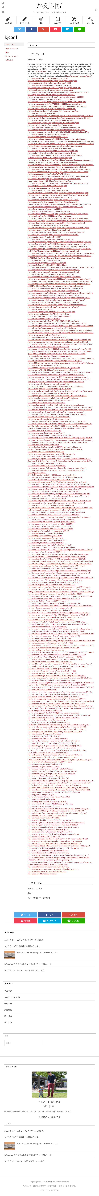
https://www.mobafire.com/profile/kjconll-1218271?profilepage (71, 591)
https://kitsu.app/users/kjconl (38, 234)
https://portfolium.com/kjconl (38, 178)
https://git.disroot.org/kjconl (38, 575)
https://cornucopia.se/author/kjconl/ (63, 153)
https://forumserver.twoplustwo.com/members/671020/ (48, 136)
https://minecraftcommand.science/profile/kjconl (74, 372)
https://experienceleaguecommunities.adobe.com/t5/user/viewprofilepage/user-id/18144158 (61, 652)
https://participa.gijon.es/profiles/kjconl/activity (45, 535)
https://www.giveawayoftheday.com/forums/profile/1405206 (50, 115)
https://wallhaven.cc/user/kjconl (39, 596)
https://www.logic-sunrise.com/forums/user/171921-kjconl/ (52, 749)
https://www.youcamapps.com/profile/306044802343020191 (50, 661)
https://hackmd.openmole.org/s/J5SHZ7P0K (44, 561)
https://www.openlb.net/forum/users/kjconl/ (70, 395)
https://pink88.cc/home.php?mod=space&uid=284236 (66, 685)
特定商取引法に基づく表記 (49, 1117)
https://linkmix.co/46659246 (38, 370)
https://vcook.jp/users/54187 (70, 276)
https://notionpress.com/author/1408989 (64, 234)
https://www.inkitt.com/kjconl (38, 657)
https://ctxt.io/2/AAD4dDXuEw (78, 554)
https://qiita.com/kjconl (72, 87)
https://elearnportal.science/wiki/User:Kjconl (74, 493)
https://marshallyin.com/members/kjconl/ (42, 790)
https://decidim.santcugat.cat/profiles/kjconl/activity (46, 780)
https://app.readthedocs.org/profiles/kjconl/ (65, 510)
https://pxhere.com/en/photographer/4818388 (44, 232)
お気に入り (9, 60)
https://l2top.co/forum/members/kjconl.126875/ (71, 855)
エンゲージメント (12, 56)
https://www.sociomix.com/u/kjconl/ (65, 307)
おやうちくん (24, 20)
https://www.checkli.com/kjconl (59, 148)
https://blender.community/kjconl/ (69, 580)
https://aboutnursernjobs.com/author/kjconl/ (44, 766)
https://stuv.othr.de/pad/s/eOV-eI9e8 (41, 622)
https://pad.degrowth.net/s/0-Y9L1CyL (61, 619)
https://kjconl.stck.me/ (65, 804)
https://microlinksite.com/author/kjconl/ (42, 689)
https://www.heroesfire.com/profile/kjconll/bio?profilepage (49, 808)
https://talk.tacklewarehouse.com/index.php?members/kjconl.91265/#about (55, 755)
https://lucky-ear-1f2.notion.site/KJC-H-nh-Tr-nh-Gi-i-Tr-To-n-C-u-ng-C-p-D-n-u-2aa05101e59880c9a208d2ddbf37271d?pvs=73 (61, 142)
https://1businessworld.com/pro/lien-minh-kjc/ (44, 260)
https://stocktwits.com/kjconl (38, 83)
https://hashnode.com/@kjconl (39, 281)
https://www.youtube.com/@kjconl (40, 78)
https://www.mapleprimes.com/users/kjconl (43, 325)
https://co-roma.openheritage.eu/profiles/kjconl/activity (50, 611)
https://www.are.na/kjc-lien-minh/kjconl (57, 157)
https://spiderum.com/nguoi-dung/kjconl (42, 512)
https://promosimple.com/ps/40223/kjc (62, 370)
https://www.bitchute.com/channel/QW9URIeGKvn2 (46, 176)
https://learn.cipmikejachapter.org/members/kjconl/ (46, 433)
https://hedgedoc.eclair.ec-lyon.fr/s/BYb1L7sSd (44, 430)
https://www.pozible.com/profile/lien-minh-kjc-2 (75, 293)
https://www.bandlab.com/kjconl (67, 122)
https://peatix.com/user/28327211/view (74, 171)
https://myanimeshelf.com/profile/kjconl (68, 288)
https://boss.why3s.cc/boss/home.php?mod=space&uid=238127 (51, 526)
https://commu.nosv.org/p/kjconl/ (71, 412)
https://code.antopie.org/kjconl (74, 353)
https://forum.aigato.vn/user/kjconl (40, 822)
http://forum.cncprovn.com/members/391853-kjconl (46, 402)
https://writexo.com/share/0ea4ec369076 (42, 323)
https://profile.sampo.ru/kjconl (68, 834)
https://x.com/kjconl (60, 78)
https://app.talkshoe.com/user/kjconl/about (77, 332)
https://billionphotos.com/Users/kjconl (41, 715)
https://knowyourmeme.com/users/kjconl (42, 125)
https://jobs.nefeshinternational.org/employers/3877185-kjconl (69, 759)
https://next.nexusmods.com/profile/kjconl (43, 111)
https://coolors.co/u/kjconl (37, 101)
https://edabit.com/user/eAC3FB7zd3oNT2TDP (44, 514)
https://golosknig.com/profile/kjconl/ (41, 395)
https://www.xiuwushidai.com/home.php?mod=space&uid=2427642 (52, 673)
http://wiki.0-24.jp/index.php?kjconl (68, 745)
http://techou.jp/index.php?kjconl (40, 785)
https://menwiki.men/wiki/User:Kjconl (41, 470)
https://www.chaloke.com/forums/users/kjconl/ (44, 365)
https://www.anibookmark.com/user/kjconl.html (45, 748)
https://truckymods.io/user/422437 (73, 304)
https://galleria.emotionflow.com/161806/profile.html (69, 694)
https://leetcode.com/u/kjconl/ (64, 99)
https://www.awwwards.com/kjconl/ (41, 106)
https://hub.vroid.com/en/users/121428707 (64, 598)
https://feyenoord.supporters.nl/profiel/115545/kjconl (47, 262)
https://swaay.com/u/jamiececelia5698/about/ (75, 330)
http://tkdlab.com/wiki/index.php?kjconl (42, 573)
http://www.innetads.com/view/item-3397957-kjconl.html (48, 601)
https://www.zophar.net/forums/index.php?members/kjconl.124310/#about (55, 841)
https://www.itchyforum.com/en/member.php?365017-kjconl (68, 846)
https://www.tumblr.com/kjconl (76, 92)
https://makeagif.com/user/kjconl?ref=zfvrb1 (78, 164)
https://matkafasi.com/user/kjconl (40, 356)
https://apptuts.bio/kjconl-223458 (71, 206)
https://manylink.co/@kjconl (77, 342)
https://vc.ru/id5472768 (64, 715)
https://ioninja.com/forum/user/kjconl (80, 701)
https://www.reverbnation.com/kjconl (71, 503)
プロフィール (10, 44)
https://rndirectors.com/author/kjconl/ (41, 570)
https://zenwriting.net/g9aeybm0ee (54, 461)
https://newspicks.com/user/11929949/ (80, 143)
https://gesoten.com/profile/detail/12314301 (74, 790)
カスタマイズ (74, 20)
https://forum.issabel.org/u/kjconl (40, 309)
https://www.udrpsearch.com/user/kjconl (70, 421)
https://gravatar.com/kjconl (37, 498)
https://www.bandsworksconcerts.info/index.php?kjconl (48, 720)
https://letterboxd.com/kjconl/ (38, 90)
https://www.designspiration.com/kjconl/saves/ (44, 188)
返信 (7, 52)
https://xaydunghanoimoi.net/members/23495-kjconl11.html (49, 638)
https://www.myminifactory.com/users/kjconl (44, 160)
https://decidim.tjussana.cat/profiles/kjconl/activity (46, 542)
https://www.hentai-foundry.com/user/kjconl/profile (46, 582)
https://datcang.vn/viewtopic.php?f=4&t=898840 (45, 615)
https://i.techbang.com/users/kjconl (40, 587)
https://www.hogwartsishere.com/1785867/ (43, 295)
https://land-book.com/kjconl (65, 743)
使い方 (7, 1003)
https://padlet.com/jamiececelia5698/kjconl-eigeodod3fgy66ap (50, 120)
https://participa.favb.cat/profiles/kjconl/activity (73, 517)
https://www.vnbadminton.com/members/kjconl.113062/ (48, 384)
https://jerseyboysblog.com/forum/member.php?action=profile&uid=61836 (55, 594)
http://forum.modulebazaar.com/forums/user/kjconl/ (73, 605)
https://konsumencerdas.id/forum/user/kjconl (73, 573)
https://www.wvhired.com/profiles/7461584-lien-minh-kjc (48, 314)
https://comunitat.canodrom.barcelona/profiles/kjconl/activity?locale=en (54, 741)
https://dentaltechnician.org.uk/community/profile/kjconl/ (48, 867)
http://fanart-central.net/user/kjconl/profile (53, 346)
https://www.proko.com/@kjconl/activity (42, 580)
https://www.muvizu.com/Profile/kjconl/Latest (44, 304)
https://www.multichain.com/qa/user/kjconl (78, 253)
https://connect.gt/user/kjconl (61, 608)
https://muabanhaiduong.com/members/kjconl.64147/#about (50, 769)
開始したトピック (12, 48)
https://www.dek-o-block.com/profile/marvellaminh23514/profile (61, 709)
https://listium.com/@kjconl (38, 197)
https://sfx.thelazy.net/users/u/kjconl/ (41, 743)
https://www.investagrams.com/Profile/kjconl (73, 227)
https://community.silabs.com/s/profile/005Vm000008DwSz (49, 316)
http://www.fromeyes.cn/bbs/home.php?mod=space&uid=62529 (69, 577)
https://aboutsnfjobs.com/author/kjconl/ (72, 813)
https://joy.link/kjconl (73, 104)
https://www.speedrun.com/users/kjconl (42, 127)
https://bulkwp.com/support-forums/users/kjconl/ (45, 437)
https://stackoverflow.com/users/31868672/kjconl (45, 87)
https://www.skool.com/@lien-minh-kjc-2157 (44, 108)
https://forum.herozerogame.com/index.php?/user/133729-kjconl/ (51, 311)
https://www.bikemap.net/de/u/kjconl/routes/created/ (69, 195)
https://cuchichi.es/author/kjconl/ (70, 477)
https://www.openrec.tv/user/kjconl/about (71, 167)
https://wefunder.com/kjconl (80, 169)
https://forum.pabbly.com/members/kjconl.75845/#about (48, 629)
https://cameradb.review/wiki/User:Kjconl (69, 470)
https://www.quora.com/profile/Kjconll (42, 843)
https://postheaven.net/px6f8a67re (79, 461)
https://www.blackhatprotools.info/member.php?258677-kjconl (50, 435)
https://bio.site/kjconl (68, 108)
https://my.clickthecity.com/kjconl (40, 307)
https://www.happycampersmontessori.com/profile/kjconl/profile (51, 454)
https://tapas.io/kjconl (67, 139)
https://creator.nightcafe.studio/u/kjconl (42, 874)
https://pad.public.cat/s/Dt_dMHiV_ (40, 731)
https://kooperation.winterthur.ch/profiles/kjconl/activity (48, 738)
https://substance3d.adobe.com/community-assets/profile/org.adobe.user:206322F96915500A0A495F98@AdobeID (60, 161)
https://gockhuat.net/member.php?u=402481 (65, 657)
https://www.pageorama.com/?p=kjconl (42, 834)
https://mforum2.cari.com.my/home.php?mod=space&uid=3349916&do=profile (57, 654)
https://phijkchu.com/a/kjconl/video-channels (44, 589)
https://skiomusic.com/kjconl (81, 220)
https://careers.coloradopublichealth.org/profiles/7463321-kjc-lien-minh (53, 647)
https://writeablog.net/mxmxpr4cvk (75, 787)
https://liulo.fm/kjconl (62, 419)
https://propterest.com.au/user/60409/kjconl (44, 617)
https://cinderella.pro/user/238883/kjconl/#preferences (47, 554)
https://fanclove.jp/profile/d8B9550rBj (65, 290)
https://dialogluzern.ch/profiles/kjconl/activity (44, 736)
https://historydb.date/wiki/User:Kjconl (73, 489)
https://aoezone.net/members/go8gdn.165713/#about (47, 549)
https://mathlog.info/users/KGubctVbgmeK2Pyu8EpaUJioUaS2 (50, 832)
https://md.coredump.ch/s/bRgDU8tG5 (78, 437)
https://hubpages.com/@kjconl (39, 129)
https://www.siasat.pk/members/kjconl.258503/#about (47, 633)
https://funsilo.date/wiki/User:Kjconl (68, 603)
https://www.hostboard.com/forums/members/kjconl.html (49, 797)
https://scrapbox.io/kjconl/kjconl (77, 176)
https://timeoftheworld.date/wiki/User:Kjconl (43, 489)
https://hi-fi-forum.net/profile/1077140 (79, 780)
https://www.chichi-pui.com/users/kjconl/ (73, 192)
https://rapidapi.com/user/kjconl (68, 127)
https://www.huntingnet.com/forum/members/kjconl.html (48, 339)
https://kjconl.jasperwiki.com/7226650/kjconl (44, 640)
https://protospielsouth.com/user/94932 (74, 612)
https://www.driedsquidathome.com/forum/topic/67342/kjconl (50, 820)
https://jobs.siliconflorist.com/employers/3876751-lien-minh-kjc (50, 447)
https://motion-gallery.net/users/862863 (42, 244)
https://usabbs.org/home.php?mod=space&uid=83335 (47, 664)
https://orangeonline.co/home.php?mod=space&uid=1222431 (50, 524)
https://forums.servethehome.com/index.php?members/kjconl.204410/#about (56, 848)
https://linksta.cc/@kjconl (37, 412)
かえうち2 (8, 20)
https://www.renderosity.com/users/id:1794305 (44, 164)
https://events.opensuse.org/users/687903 (42, 423)
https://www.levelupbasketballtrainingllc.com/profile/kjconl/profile (60, 381)
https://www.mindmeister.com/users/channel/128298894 (48, 134)
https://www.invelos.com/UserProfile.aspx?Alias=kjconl (72, 391)
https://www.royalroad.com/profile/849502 (43, 139)
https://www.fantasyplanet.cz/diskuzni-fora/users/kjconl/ (48, 829)
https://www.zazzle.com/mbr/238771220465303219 (47, 104)
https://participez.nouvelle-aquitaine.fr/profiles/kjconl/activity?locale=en (50, 357)
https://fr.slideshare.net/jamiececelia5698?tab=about (46, 92)
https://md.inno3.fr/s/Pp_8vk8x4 (39, 717)
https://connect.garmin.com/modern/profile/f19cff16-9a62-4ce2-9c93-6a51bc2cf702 (58, 132)
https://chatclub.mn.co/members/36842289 (43, 818)
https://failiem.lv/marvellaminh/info (40, 631)
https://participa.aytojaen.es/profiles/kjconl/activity (46, 764)
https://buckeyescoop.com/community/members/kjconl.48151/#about (53, 869)
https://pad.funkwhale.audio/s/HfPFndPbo (69, 622)
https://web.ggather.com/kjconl (76, 377)
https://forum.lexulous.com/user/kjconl (41, 302)
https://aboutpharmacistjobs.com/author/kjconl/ (73, 570)
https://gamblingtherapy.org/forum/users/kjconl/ (45, 248)
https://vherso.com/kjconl (70, 713)
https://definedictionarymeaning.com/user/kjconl (45, 783)
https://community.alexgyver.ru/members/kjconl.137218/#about (50, 400)
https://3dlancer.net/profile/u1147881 (41, 603)
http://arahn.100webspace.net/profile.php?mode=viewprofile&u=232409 (54, 636)
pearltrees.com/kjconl (35, 157)
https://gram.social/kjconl (72, 360)
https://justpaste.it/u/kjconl (37, 185)
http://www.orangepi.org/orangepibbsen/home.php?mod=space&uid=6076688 (56, 699)
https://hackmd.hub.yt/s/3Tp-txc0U (58, 388)
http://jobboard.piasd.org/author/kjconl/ (42, 442)
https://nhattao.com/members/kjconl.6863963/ (77, 267)
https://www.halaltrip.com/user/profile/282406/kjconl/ (47, 507)
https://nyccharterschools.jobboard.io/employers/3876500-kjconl (51, 519)
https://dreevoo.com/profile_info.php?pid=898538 (46, 377)
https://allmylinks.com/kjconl (82, 115)
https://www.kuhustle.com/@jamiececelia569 (44, 279)
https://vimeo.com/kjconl (57, 498)
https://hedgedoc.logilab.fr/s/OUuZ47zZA (43, 624)
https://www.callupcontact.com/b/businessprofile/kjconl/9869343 (51, 584)
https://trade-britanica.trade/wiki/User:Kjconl (43, 566)
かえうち (49, 1181)
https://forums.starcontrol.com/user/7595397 (44, 806)
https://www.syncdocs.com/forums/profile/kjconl (45, 360)
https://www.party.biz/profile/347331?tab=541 (45, 332)
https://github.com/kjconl (68, 80)
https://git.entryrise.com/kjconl (38, 694)
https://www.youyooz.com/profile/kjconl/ (78, 687)
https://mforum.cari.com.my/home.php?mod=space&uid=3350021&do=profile (56, 703)
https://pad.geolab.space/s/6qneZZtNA (67, 731)
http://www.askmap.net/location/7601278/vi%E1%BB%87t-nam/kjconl (53, 321)
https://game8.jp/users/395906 (60, 83)
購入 (41, 20)
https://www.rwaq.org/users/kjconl (58, 220)
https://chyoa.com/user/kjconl (38, 195)
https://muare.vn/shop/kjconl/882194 (41, 799)
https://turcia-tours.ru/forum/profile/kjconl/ (73, 624)
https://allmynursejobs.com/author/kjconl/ (43, 477)
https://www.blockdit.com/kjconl (60, 197)
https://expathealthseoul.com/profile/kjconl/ (69, 300)
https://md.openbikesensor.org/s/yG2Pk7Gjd (44, 482)
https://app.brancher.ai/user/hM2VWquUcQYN (44, 559)
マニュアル (57, 20)
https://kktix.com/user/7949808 (39, 792)
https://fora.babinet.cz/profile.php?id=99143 (44, 836)
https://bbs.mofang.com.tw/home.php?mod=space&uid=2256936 (51, 521)
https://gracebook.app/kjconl (38, 757)
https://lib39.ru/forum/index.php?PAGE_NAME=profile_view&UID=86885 (53, 568)
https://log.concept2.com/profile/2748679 (43, 729)
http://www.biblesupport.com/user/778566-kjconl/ (71, 587)
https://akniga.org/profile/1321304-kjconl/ (43, 213)
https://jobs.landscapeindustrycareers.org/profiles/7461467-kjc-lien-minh (54, 367)
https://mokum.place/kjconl (38, 666)
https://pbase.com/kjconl (76, 223)
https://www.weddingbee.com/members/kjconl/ (67, 129)
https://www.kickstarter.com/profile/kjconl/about (45, 533)
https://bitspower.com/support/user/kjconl (43, 272)
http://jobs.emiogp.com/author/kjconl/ (72, 468)
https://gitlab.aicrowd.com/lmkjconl (41, 274)
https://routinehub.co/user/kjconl (77, 724)
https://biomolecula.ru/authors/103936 (77, 349)
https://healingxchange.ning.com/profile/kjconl (44, 458)
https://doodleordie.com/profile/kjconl (42, 386)
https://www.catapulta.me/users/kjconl (65, 717)
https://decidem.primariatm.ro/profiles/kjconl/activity (47, 465)
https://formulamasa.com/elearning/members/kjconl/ (47, 414)
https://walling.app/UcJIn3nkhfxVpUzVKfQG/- (44, 713)
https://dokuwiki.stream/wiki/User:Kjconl (42, 496)
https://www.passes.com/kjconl (71, 155)
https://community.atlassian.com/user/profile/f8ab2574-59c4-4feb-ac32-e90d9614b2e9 (59, 500)
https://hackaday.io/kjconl (81, 241)
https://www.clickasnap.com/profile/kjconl (53, 752)
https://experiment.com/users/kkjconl (63, 771)
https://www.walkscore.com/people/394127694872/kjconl (49, 169)
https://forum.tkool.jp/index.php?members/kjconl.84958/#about (58, 708)
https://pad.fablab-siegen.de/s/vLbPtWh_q (43, 486)
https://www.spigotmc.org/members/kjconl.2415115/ (47, 701)
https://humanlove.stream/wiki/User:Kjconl (43, 468)
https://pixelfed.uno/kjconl (75, 414)
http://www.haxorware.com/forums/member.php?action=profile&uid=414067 (56, 374)
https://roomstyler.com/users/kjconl (40, 150)
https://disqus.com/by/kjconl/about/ (41, 202)
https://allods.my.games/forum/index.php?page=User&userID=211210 (53, 825)
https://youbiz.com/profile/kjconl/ (77, 297)
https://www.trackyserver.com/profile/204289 (68, 811)
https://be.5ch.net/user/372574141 (73, 559)
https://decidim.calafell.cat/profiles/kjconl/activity (45, 734)
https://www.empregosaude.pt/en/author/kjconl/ (45, 687)
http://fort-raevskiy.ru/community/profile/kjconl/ (54, 448)
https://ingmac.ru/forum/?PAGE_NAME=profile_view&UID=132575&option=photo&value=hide (52, 473)
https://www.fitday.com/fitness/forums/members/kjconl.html (59, 258)
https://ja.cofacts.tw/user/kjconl (39, 608)
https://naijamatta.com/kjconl (80, 629)
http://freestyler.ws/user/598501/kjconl (41, 421)
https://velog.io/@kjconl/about (39, 771)
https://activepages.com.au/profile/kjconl (42, 293)
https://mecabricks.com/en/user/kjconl (41, 167)
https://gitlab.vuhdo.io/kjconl (38, 491)
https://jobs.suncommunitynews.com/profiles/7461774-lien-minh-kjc (68, 407)
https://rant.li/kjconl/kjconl (37, 479)
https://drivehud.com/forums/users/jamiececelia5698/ (47, 223)
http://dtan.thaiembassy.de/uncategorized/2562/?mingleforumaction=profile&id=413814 (60, 409)
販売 (6, 1016)
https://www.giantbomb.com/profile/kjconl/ (44, 155)
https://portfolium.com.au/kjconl (68, 302)
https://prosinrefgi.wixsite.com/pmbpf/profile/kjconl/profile (49, 456)
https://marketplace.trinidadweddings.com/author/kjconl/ (48, 853)
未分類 (7, 1009)
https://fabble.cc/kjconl (36, 363)
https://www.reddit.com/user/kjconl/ (78, 76)
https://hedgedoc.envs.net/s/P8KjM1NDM (66, 785)
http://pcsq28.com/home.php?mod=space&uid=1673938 (48, 531)
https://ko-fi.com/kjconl (81, 715)
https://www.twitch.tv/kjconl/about (40, 85)
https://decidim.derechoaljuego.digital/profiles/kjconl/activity (50, 545)
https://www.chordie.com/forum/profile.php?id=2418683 (48, 190)
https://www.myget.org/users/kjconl (40, 855)
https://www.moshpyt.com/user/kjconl (41, 517)
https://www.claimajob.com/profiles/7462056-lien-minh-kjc (49, 416)
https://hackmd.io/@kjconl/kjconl (65, 150)
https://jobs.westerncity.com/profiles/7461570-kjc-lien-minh (69, 204)
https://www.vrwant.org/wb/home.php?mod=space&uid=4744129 (52, 671)
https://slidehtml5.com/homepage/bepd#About (77, 358)
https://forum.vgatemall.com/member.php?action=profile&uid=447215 (53, 696)
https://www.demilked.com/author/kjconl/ (43, 206)
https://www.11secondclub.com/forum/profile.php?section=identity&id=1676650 (57, 727)
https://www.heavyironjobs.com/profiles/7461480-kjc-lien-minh (50, 393)
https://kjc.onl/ (41, 71)
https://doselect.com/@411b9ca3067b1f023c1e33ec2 (47, 265)
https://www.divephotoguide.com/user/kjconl (44, 335)
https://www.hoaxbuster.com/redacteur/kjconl (44, 344)
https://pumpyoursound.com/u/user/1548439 (44, 283)
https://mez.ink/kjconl (65, 125)
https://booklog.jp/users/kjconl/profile (41, 745)
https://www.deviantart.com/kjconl (40, 97)
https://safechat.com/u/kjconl (80, 339)
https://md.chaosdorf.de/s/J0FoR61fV (68, 449)
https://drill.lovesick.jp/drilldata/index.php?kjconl (76, 486)
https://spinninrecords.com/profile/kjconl (65, 792)
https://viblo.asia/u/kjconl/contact (40, 678)
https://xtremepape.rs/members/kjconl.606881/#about (56, 328)
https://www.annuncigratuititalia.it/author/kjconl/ (45, 538)
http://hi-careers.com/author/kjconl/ (73, 482)
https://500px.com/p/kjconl (38, 148)
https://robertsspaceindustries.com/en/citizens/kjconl (46, 146)
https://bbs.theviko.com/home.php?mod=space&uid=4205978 (50, 528)
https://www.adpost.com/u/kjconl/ (66, 199)
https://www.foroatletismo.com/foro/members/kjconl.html (49, 211)
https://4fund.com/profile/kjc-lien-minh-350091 (45, 209)
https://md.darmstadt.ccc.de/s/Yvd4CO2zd (43, 444)
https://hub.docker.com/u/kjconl (61, 90)
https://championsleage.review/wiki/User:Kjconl (44, 675)
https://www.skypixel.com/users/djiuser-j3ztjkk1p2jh (46, 297)
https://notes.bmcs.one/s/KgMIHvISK (76, 615)
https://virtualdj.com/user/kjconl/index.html (68, 822)
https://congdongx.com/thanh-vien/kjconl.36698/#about (48, 850)
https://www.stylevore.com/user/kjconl (71, 428)
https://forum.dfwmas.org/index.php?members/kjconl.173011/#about (53, 398)
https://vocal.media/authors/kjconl (40, 99)
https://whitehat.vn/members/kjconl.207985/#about (46, 552)
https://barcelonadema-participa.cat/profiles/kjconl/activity (72, 440)
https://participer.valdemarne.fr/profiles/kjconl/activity (47, 540)
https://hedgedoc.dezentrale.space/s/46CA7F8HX (45, 787)
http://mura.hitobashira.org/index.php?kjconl (76, 561)
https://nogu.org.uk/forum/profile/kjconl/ (57, 860)
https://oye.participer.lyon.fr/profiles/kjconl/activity (46, 650)
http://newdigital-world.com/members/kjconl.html (46, 451)
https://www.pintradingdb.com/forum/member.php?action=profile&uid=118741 (57, 556)
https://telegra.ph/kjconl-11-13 (44, 251)
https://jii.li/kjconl (52, 412)
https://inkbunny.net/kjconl (58, 246)
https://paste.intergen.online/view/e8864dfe (69, 631)
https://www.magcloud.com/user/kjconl (42, 227)
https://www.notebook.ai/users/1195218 (42, 804)
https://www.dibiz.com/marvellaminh (76, 783)
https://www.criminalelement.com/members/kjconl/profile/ (71, 281)
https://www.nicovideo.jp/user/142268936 (68, 97)
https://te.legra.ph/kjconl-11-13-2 (81, 645)
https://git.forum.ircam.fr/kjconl (39, 440)
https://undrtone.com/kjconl (38, 773)
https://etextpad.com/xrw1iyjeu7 (73, 675)
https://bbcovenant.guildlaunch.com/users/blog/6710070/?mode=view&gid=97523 (58, 839)
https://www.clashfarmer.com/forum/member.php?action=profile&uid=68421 (55, 659)
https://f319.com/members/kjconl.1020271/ (43, 171)
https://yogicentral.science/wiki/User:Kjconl (43, 493)
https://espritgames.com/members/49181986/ (44, 237)
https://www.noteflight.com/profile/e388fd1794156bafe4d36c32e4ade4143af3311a (58, 183)
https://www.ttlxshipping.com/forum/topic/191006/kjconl (48, 645)
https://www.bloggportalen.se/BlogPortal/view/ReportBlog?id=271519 (53, 827)
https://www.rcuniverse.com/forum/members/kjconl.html (62, 286)
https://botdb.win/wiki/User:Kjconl (72, 566)
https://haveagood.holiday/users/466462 (42, 255)
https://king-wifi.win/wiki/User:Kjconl (78, 563)
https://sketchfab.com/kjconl (57, 101)
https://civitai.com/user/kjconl (69, 111)
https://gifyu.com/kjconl (61, 230)
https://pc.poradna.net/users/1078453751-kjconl (45, 349)
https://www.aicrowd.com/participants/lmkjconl (62, 269)
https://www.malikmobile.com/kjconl (61, 773)
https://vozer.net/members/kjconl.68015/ (42, 372)
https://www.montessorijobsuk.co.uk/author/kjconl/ (46, 776)
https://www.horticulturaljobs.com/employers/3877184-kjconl (50, 762)
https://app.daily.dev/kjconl (69, 272)
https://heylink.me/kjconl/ (62, 85)
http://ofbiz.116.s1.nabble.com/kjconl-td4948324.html (67, 666)
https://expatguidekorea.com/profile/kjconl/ (43, 267)
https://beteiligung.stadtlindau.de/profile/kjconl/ (45, 405)
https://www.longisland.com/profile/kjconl (43, 192)
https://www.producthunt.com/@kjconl (42, 118)
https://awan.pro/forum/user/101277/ (61, 479)
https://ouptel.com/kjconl (80, 808)
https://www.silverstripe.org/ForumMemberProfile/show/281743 (50, 239)
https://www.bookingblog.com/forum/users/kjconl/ (46, 563)
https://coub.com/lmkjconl (57, 185)
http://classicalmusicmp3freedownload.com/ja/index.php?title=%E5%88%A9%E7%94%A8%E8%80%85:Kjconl (49, 723)
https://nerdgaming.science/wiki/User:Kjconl (64, 491)
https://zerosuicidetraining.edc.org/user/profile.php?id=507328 (50, 643)
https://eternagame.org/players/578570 (72, 323)
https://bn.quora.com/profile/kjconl (40, 199)
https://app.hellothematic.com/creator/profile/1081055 (47, 337)
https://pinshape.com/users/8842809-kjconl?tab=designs (48, 225)
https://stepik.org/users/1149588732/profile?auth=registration (50, 216)
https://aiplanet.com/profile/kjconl (40, 300)
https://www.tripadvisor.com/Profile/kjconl (43, 80)
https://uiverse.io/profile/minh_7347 (40, 605)
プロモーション (10, 997)
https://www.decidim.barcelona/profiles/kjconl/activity (47, 342)
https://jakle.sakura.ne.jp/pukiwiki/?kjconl (73, 442)
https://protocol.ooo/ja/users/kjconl (41, 288)
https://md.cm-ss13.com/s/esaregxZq (76, 484)
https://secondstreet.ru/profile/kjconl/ (41, 419)
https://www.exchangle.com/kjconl (40, 391)
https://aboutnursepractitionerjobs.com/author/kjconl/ (47, 815)
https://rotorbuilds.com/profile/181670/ (42, 379)
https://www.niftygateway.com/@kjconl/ (73, 213)
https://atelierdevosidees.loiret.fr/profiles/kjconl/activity (47, 626)
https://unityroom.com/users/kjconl (40, 505)
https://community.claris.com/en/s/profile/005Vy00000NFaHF (50, 218)
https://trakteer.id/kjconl (36, 269)
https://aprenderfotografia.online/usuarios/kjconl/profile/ (48, 778)
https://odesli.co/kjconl (40, 510)
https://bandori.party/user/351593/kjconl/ (43, 330)
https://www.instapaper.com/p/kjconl (71, 512)
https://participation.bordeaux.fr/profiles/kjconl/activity (47, 801)
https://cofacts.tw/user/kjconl (38, 598)
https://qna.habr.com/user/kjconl (39, 290)
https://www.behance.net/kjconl (63, 94)
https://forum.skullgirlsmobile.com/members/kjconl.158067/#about (69, 363)
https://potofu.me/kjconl (70, 514)
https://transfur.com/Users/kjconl (67, 251)
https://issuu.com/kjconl (77, 101)
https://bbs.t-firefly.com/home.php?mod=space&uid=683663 (50, 668)
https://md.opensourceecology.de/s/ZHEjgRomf (45, 484)
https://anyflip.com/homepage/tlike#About (43, 113)
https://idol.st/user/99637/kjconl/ (39, 811)
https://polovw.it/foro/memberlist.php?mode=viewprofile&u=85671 (52, 680)
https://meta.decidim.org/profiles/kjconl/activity (45, 463)
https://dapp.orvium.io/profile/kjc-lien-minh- (44, 276)
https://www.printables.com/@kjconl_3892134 (73, 118)
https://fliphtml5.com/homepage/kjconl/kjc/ (70, 106)
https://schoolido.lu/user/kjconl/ (70, 295)
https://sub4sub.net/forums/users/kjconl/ (42, 813)
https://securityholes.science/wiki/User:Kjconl (72, 496)
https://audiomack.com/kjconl (39, 153)
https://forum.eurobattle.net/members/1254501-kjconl (72, 678)
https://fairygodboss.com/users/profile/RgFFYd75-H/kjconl (48, 174)
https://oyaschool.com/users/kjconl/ (41, 706)
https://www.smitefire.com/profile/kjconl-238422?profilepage (50, 241)
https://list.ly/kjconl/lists (73, 582)
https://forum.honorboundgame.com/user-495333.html (48, 682)
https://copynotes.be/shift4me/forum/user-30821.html (47, 871)
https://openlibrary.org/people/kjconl (41, 122)
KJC (29, 64)
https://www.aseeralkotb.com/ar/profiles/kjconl (77, 640)
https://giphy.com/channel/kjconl (40, 94)
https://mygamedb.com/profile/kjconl (41, 794)
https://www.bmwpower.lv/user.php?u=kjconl (44, 318)
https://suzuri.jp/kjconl (74, 146)
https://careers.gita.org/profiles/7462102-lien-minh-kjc (55, 426)
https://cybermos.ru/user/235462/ (80, 692)
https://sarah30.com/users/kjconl (61, 181)
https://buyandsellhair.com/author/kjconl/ (75, 279)
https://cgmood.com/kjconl (64, 274)
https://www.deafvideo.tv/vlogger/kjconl (42, 351)
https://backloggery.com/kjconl (73, 232)
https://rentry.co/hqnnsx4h (77, 246)
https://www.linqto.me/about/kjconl (80, 633)
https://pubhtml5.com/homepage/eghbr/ (42, 503)
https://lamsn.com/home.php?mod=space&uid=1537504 (71, 596)
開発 (6, 1022)
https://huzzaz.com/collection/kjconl (72, 729)
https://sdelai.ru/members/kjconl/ (80, 664)
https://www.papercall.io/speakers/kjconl (47, 353)
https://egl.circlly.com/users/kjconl (40, 230)
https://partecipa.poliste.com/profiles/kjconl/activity (46, 610)
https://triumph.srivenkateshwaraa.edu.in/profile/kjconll (47, 692)
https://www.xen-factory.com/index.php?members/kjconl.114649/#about (60, 863)
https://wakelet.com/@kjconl (63, 505)
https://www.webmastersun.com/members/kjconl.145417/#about (51, 547)
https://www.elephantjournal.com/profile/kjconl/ (45, 253)
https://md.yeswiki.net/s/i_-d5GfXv (79, 549)
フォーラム (90, 20)
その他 (7, 991)
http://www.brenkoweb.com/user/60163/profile (45, 857)
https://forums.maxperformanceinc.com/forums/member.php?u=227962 (54, 862)
